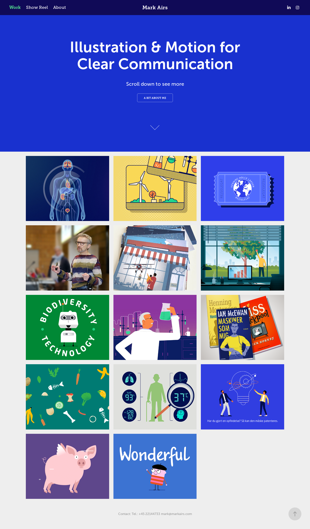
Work (15, 7)
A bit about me (155, 98)
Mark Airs (155, 8)
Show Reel (37, 7)
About (59, 7)
